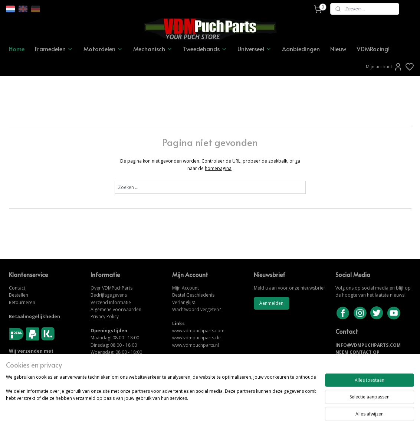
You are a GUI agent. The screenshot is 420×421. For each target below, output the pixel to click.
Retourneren (22, 302)
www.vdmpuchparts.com (198, 330)
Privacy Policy (105, 316)
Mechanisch (153, 49)
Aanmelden (271, 303)
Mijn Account (185, 288)
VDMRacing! (373, 49)
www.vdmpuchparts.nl (195, 345)
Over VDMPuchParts (111, 288)
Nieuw (338, 49)
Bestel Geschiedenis (193, 295)
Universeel (254, 49)
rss (251, 407)
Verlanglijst (183, 302)
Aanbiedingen (301, 49)
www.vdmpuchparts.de (196, 337)
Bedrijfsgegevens (109, 295)
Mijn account (384, 66)
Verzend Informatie (111, 302)
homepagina (218, 168)
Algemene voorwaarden (116, 309)
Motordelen (103, 49)
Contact (17, 288)
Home (16, 49)
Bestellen (18, 295)
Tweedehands (205, 49)
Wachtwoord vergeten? (196, 309)
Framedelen (54, 49)
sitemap (235, 407)
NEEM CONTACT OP (357, 352)
